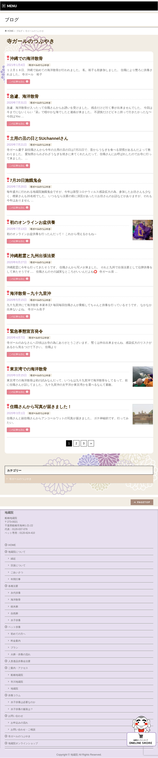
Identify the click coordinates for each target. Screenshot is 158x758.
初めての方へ (18, 633)
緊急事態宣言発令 (26, 331)
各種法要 (13, 586)
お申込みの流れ (19, 722)
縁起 (13, 558)
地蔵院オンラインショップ (23, 743)
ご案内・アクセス (18, 668)
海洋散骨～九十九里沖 (30, 293)
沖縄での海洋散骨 (26, 58)
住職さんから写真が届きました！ (41, 406)
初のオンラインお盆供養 (32, 222)
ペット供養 (14, 627)
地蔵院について (17, 551)
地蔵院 (14, 688)
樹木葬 (14, 606)
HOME (12, 545)
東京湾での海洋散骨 (28, 369)
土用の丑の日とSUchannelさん (39, 138)
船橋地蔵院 (17, 675)
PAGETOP (143, 502)
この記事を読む (17, 81)
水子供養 (16, 620)
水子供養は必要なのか (23, 702)
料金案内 (16, 640)
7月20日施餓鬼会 (25, 180)
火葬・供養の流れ (20, 654)
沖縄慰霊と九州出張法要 (32, 255)
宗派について (18, 565)
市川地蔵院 (17, 681)
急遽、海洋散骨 (24, 96)
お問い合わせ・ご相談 (23, 729)
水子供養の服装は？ (22, 709)
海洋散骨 (16, 599)
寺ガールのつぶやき (39, 65)
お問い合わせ (15, 716)
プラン (14, 647)
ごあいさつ (17, 572)
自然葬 (14, 613)
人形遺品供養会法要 (19, 661)
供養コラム (14, 695)
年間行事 (16, 579)
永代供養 (16, 592)
